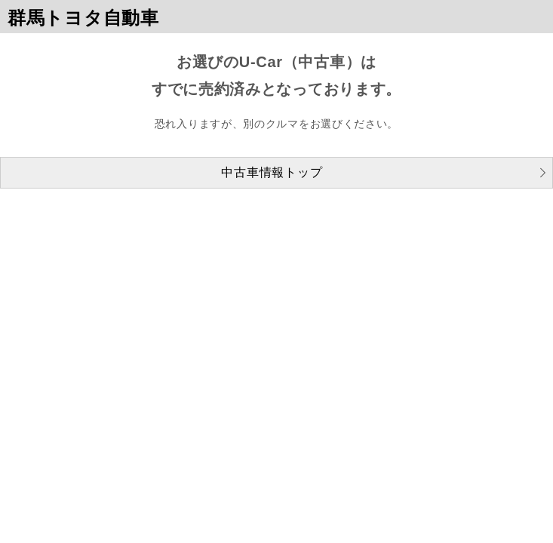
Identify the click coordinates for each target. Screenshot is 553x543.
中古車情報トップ (271, 172)
